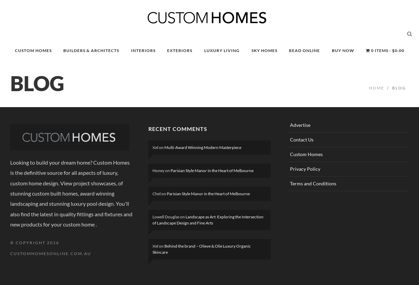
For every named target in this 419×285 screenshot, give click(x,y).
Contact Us (301, 139)
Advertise (300, 125)
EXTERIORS (179, 50)
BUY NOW (343, 50)
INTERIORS (143, 50)
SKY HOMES (264, 50)
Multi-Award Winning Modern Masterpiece (202, 147)
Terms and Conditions (313, 183)
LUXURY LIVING (222, 50)
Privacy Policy (305, 169)
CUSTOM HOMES (33, 50)
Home (376, 87)
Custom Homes (306, 154)
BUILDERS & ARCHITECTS (91, 50)
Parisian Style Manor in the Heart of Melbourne (212, 170)
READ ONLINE (304, 50)
